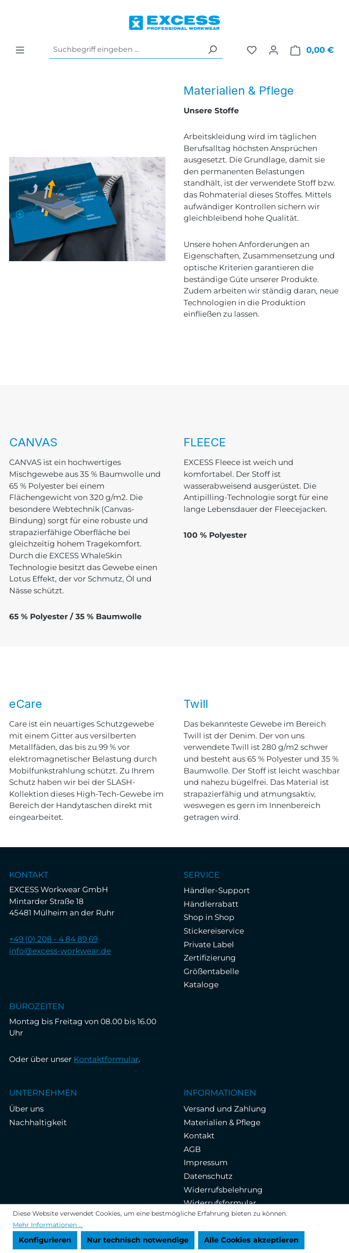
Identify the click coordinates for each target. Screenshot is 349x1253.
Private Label (209, 944)
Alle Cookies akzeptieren (251, 1240)
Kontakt (199, 1135)
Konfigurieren (45, 1240)
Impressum (206, 1162)
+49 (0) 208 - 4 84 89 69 (53, 939)
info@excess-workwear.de (60, 950)
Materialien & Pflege (222, 1122)
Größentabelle (211, 971)
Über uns (26, 1108)
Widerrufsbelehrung (223, 1189)
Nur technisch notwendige (138, 1240)
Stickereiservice (214, 930)
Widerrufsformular (220, 1203)
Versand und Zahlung (225, 1108)
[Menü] (20, 50)
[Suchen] (212, 50)
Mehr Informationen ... (48, 1225)
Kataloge (201, 984)
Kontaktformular (106, 1059)
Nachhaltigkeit (38, 1122)
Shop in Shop (209, 917)
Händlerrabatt (211, 904)
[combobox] (125, 50)
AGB (192, 1149)
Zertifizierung (210, 957)
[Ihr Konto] (273, 50)
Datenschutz (208, 1176)
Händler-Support (217, 890)
